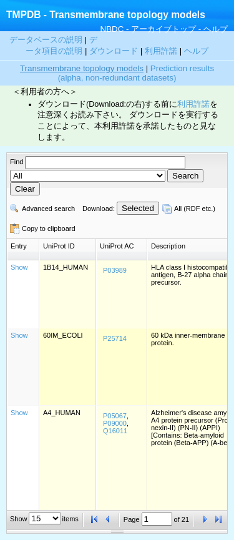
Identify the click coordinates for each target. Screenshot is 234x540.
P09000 (115, 423)
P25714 (115, 338)
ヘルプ (215, 29)
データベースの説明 (47, 39)
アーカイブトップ (163, 29)
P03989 (115, 270)
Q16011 (115, 430)
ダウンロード (114, 51)
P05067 (115, 416)
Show (19, 267)
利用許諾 (161, 51)
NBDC (112, 29)
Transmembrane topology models (82, 68)
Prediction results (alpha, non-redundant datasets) (136, 73)
